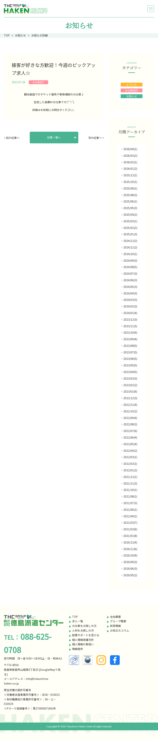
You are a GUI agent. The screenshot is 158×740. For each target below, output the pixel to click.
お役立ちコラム (119, 630)
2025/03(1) (130, 221)
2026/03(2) (130, 156)
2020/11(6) (130, 549)
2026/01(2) (130, 169)
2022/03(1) (130, 457)
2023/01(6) (130, 391)
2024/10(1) (130, 254)
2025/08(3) (130, 195)
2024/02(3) (130, 306)
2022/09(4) (130, 418)
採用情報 (115, 626)
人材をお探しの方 (83, 630)
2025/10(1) (130, 182)
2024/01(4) (130, 313)
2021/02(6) (130, 529)
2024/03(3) (130, 300)
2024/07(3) (130, 273)
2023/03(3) (130, 378)
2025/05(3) (130, 208)
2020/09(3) (130, 562)
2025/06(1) (130, 201)
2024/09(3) (130, 260)
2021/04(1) (130, 516)
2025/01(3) (130, 234)
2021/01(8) (130, 536)
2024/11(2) (130, 247)
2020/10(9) (130, 555)
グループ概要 (118, 621)
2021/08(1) (130, 496)
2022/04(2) (130, 451)
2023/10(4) (130, 332)
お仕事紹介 (38, 82)
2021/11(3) (130, 483)
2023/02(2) (130, 385)
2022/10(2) (130, 411)
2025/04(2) (130, 214)
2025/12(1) (130, 175)
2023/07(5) (130, 352)
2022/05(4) (130, 444)
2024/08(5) (130, 267)
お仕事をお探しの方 (84, 626)
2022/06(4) (130, 437)
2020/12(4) (130, 542)
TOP (75, 617)
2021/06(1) (130, 510)
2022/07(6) (130, 431)
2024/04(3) (130, 293)
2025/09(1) (130, 188)
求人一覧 (77, 621)
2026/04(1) (130, 149)
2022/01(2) (130, 470)
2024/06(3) (130, 280)
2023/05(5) (130, 365)
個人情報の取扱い (83, 644)
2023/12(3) (130, 319)
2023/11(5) (130, 326)
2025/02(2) (130, 228)
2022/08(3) (130, 424)
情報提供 (77, 649)
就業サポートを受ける (85, 635)
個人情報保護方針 (83, 640)
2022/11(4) (130, 405)
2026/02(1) (130, 162)
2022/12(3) (130, 398)
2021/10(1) (130, 490)
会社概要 (115, 617)
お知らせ (131, 96)
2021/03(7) (130, 522)
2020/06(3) (130, 568)
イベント (131, 85)
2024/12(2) (130, 241)
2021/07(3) (130, 503)
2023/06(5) (130, 359)
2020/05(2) (130, 575)
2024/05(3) (130, 287)
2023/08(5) (130, 346)
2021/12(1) (130, 477)
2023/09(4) (130, 339)
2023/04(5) (130, 372)
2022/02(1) (130, 464)
